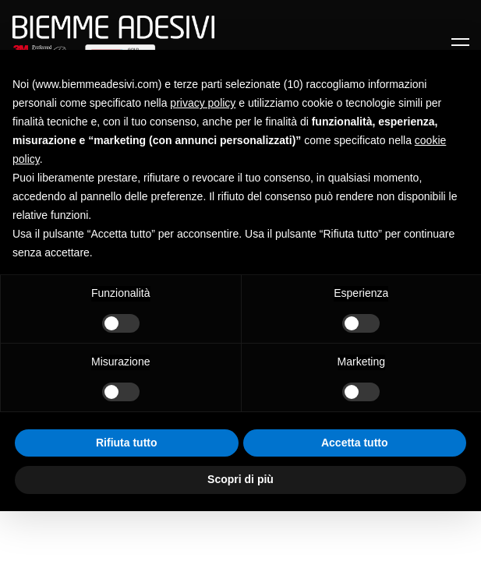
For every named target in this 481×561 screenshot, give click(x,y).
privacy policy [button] (202, 103)
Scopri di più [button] (240, 479)
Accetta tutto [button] (354, 442)
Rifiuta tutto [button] (126, 442)
